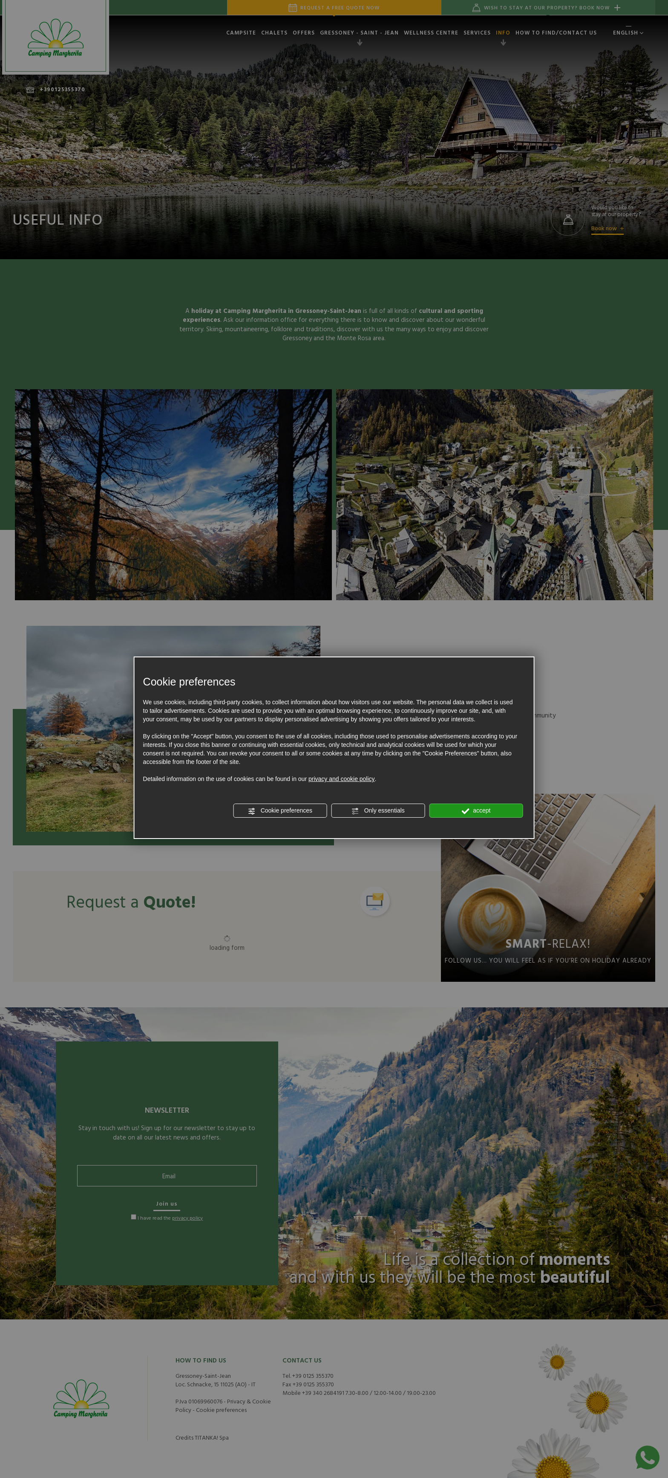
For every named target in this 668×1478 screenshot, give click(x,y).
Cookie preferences (280, 811)
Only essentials (378, 811)
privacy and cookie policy (341, 778)
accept (475, 811)
